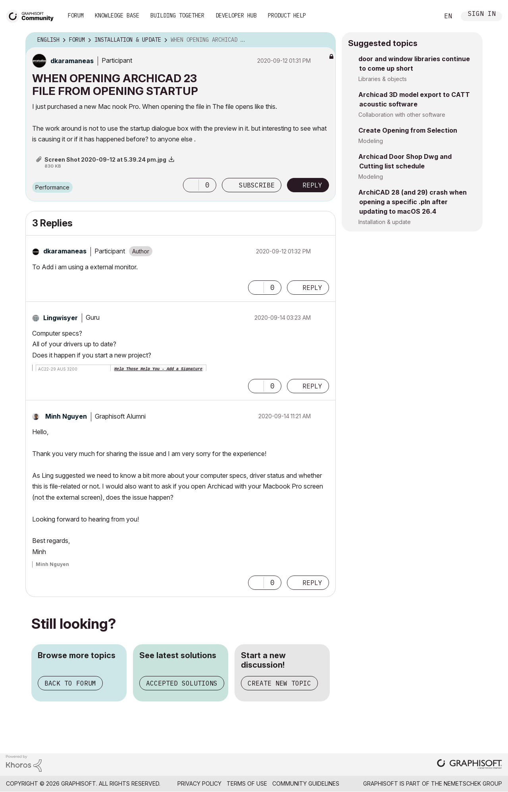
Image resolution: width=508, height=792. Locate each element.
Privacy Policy (199, 783)
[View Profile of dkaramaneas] (72, 61)
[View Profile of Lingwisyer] (60, 318)
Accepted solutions (181, 683)
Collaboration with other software (401, 114)
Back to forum (70, 683)
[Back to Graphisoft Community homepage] (32, 15)
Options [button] (324, 40)
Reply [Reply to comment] (312, 288)
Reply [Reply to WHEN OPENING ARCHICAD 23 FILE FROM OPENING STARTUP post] (312, 185)
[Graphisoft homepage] (469, 765)
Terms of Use (247, 783)
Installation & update (384, 221)
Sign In (482, 14)
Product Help (287, 15)
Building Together (177, 15)
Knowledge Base (117, 15)
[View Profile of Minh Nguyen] (66, 416)
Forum (76, 15)
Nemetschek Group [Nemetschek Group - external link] (473, 783)
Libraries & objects (382, 78)
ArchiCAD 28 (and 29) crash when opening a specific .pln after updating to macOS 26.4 (412, 201)
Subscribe (257, 185)
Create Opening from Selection (407, 130)
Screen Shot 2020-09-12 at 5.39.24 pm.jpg (105, 159)
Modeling (370, 140)
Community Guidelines (305, 783)
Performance (52, 187)
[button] (190, 185)
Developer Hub (236, 15)
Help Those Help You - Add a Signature (158, 369)
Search (424, 16)
